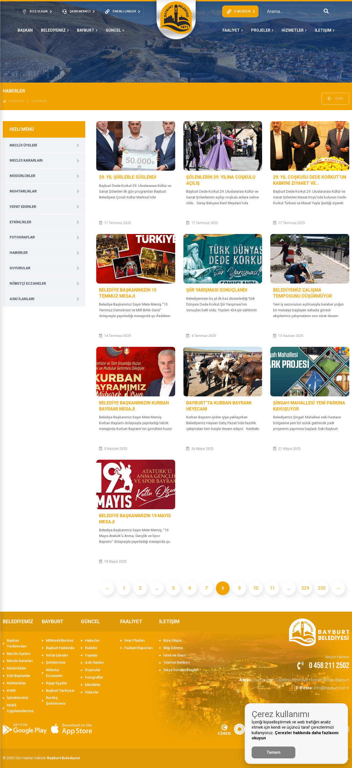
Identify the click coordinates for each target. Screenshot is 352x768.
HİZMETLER (294, 30)
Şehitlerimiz (55, 662)
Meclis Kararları (26, 160)
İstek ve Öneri (174, 655)
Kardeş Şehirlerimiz (56, 701)
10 (255, 588)
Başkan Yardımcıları (16, 643)
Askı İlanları (22, 299)
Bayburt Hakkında (60, 648)
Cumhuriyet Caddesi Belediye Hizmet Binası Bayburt (302, 679)
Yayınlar (91, 655)
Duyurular (20, 268)
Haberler (39, 101)
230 (322, 588)
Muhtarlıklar (23, 191)
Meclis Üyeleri (23, 145)
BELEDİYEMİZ (55, 30)
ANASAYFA (13, 101)
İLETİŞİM (324, 30)
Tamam (273, 752)
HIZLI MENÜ (22, 129)
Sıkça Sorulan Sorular (180, 670)
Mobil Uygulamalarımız (20, 708)
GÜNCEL (115, 30)
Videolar (92, 692)
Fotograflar (22, 237)
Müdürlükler (22, 176)
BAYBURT (87, 30)
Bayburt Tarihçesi (60, 690)
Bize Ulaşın (172, 640)
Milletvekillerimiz (59, 640)
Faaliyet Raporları (138, 648)
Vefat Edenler (23, 207)
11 (272, 588)
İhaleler (91, 648)
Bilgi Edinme (173, 648)
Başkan (25, 30)
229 (305, 588)
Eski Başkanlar (18, 676)
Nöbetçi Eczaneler (28, 283)
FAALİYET (232, 30)
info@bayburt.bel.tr (326, 686)
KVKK (11, 690)
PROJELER (262, 30)
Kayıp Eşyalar (56, 683)
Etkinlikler (20, 222)
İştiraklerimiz (17, 698)
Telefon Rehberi (176, 662)
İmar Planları (134, 640)
